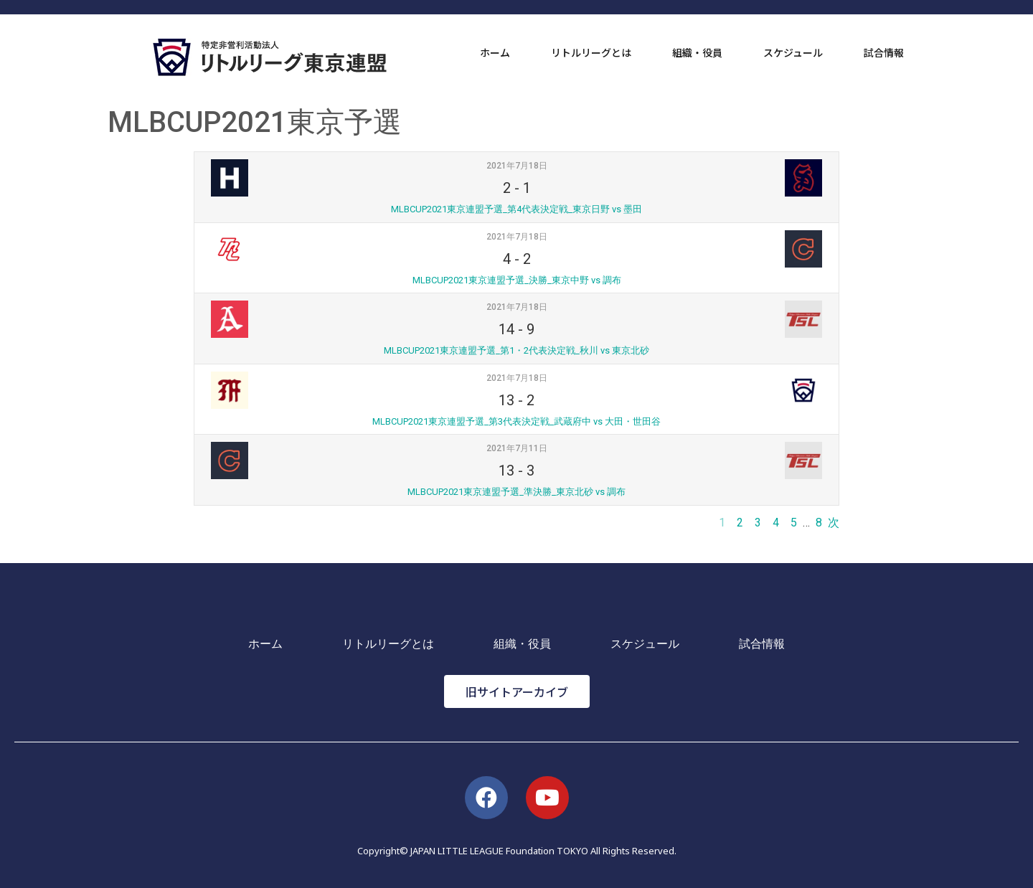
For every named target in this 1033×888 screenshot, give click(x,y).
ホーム (495, 52)
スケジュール (793, 52)
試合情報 (884, 52)
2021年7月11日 (516, 448)
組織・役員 (697, 52)
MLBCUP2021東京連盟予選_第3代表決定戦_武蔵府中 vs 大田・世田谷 (516, 421)
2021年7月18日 (516, 166)
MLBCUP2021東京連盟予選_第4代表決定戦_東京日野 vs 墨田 (516, 209)
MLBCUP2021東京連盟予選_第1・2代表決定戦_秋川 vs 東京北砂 (516, 350)
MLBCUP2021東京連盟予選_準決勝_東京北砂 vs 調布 (516, 491)
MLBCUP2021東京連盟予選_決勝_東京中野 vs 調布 (516, 280)
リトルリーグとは (591, 52)
